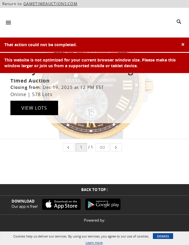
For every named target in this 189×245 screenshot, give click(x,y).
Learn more (94, 242)
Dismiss (163, 236)
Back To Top (94, 189)
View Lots (34, 108)
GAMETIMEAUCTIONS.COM (50, 3)
